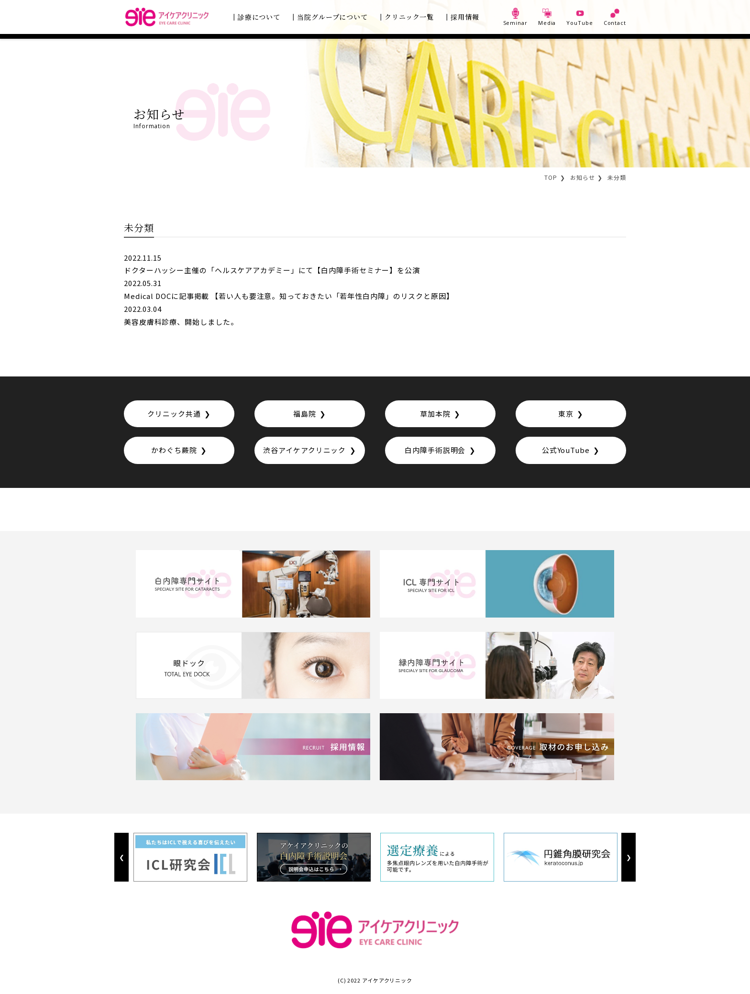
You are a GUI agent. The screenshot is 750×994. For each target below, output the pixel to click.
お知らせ (582, 177)
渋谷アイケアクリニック (304, 451)
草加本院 (435, 414)
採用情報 (465, 17)
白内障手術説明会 (435, 451)
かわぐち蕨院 (174, 451)
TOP (550, 177)
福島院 (304, 414)
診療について (259, 17)
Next (628, 858)
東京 (566, 414)
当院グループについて (332, 17)
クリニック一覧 (409, 17)
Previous (121, 858)
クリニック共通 (173, 414)
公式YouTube (566, 451)
